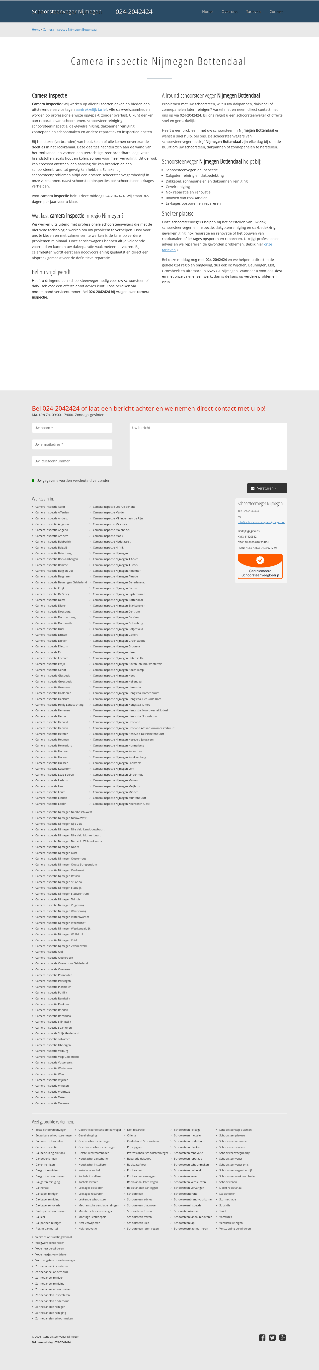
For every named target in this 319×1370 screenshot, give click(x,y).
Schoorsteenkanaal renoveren (193, 1217)
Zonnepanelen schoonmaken (54, 1318)
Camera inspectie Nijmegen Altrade (115, 576)
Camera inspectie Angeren (52, 524)
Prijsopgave (134, 1147)
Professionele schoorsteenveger (147, 1153)
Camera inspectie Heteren (51, 734)
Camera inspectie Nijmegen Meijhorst (117, 786)
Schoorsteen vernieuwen (190, 1182)
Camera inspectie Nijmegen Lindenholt (118, 774)
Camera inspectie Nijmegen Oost (56, 853)
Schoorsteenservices (232, 1147)
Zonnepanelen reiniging (50, 1312)
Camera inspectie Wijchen (51, 1080)
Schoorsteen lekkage (187, 1129)
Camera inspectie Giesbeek (52, 675)
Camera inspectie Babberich (53, 541)
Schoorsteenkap (184, 1223)
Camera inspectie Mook (108, 536)
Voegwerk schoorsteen (50, 1243)
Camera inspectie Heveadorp (53, 745)
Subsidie (224, 1205)
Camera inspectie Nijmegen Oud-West (59, 870)
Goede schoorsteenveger (94, 1141)
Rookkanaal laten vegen (142, 1182)
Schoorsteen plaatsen (188, 1147)
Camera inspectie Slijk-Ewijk (53, 1021)
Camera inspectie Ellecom (51, 646)
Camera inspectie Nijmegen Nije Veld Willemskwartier (69, 841)
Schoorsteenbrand (186, 1193)
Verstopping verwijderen (235, 1228)
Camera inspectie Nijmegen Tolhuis (57, 899)
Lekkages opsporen (91, 1187)
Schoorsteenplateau (232, 1135)
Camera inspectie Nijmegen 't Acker (115, 559)
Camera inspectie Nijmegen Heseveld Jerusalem (123, 739)
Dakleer (40, 1217)
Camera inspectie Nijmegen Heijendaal (117, 681)
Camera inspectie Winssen (52, 1085)
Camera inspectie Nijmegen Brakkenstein (119, 605)
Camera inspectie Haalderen (53, 693)
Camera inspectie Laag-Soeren (54, 774)
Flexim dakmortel (46, 1228)
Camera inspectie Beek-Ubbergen (56, 559)
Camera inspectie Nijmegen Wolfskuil (59, 934)
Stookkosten (227, 1193)
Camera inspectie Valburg (51, 1051)
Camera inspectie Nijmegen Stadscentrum (62, 893)
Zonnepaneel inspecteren (51, 1266)
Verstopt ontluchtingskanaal (53, 1237)
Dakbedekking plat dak (50, 1153)
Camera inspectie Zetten (50, 1097)
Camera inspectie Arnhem (51, 536)
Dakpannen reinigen (48, 1223)
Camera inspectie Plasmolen (53, 987)
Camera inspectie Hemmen (52, 710)
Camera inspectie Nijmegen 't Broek (115, 565)
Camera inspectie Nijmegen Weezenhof (60, 923)
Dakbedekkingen (46, 1158)
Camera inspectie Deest (50, 600)
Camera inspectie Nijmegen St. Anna (58, 882)
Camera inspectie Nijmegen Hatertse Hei (118, 658)
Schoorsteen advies (139, 1199)
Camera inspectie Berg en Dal (54, 570)
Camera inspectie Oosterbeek (54, 957)
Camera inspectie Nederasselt (112, 541)
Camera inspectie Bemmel (52, 565)
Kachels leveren (88, 1182)
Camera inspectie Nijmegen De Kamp (116, 617)
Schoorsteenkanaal (186, 1211)
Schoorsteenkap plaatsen (235, 1129)
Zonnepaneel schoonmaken (53, 1289)
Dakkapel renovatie (47, 1205)
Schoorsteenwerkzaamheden (237, 1176)
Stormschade (227, 1199)
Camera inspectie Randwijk (52, 998)
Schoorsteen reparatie (188, 1158)
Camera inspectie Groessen (52, 687)
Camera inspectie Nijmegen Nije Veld (58, 823)
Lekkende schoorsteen (93, 1199)
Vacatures (225, 1217)
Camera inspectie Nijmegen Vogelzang (59, 905)
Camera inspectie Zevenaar (52, 1103)
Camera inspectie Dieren (51, 605)
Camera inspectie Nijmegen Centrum (116, 611)
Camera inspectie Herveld (51, 722)
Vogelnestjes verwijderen (51, 1254)
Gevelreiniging (88, 1135)
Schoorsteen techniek (188, 1170)
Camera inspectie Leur (49, 786)
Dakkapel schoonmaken (50, 1211)
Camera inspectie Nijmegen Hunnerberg (118, 745)
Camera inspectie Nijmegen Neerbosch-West (63, 812)
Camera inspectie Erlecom (51, 658)
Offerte (131, 1135)
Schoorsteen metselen (188, 1135)
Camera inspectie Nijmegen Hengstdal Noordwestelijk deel (130, 710)
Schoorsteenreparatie (233, 1141)
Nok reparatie (136, 1129)
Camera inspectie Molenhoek (111, 530)
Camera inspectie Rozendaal (53, 1016)
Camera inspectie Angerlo (51, 530)
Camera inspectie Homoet (52, 751)
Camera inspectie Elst (49, 652)
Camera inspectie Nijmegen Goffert (115, 634)
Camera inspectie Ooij (49, 951)
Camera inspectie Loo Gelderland (114, 506)
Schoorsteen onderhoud (189, 1141)
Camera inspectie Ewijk (50, 664)
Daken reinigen (45, 1164)
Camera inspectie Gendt (50, 670)
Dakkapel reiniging (47, 1199)
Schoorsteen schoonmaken (191, 1164)
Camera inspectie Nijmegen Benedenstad (119, 582)
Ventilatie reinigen (231, 1223)
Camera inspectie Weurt (50, 1074)
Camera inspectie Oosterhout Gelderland (61, 963)
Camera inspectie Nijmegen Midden (116, 792)
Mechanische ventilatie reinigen (99, 1205)
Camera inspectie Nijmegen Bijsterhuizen (119, 594)
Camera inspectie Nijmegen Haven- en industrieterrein (127, 664)
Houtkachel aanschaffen (94, 1158)
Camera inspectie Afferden (52, 512)
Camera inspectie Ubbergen (53, 1045)
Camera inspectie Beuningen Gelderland (61, 582)
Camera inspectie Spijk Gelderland (57, 1033)
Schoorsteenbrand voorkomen (193, 1199)
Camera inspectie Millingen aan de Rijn (118, 518)
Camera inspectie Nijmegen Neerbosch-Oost (121, 804)
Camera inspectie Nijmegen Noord (57, 847)
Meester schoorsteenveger (95, 1211)
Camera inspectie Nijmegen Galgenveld (118, 629)
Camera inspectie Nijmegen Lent (113, 768)
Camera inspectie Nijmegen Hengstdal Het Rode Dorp (127, 699)
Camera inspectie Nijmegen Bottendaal (70, 29)
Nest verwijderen (89, 1223)
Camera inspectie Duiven (51, 640)
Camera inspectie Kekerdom (53, 768)
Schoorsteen (135, 1193)
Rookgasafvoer (136, 1164)
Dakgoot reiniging (46, 1170)
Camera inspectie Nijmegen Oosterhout (60, 858)
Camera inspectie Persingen (53, 981)
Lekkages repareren (91, 1193)
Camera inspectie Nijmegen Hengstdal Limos (121, 704)
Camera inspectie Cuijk (50, 588)
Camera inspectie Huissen (51, 763)
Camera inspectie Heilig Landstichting (59, 704)
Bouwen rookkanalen (49, 1141)
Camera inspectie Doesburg (53, 611)
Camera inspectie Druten (51, 634)
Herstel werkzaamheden (94, 1153)
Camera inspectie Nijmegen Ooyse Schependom (66, 864)
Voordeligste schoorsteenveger (55, 1260)
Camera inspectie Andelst (51, 518)
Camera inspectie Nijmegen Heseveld (116, 722)
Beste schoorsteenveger (50, 1129)
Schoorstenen (228, 1182)
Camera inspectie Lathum (51, 780)
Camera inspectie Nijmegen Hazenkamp (118, 670)
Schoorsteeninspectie (187, 1205)
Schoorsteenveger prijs (233, 1164)
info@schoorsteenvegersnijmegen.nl (261, 522)
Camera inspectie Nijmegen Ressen (57, 876)
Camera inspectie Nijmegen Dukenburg (118, 623)
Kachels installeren (90, 1176)
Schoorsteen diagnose (141, 1205)
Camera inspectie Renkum (52, 1004)
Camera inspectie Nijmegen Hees (114, 675)
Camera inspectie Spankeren (53, 1027)
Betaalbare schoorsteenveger (54, 1135)
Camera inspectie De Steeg (52, 594)
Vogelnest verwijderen (49, 1248)
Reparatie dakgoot (139, 1158)
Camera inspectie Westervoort (54, 1068)
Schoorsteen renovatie (188, 1153)
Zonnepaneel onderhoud (51, 1272)
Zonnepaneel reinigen (49, 1277)
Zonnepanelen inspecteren (52, 1295)
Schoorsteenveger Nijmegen (67, 11)
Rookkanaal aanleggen (141, 1176)
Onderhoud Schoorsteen (143, 1141)
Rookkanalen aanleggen (142, 1187)
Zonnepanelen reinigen (50, 1306)
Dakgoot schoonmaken (50, 1176)
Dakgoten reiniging (47, 1182)
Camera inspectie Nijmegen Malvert (115, 780)
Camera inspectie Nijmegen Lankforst (117, 763)
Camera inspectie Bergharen (53, 576)
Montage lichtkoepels (92, 1217)
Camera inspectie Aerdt (50, 506)
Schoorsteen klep (138, 1223)
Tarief (222, 1211)
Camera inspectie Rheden (51, 1010)
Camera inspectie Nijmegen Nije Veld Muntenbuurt (68, 835)
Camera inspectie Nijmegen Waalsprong (60, 911)
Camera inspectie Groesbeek (53, 681)
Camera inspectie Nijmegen (110, 553)
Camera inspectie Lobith (51, 804)
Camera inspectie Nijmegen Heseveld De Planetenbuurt (128, 734)
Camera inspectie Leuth (50, 792)
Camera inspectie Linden (51, 798)
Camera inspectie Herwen (51, 728)
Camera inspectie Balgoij (51, 547)
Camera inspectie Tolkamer (52, 1039)
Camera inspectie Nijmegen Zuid (56, 940)
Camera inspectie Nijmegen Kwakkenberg (119, 757)
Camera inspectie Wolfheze (52, 1091)
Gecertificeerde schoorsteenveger (100, 1129)
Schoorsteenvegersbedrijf (235, 1170)
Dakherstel (42, 1187)
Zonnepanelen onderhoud (52, 1301)
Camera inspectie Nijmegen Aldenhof (117, 570)
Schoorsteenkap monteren (191, 1228)
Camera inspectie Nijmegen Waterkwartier (62, 917)
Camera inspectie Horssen (52, 757)
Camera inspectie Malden (109, 512)
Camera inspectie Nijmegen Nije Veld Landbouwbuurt (69, 829)
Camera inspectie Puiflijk (51, 992)
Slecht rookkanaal (230, 1187)
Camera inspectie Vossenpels (54, 1062)
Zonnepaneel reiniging (49, 1283)
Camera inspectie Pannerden (53, 975)
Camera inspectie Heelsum (52, 699)
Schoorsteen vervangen (189, 1187)
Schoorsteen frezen (139, 1211)
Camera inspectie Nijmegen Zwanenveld (61, 946)
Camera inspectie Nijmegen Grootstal (117, 646)
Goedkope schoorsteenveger (97, 1147)
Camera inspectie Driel (49, 629)
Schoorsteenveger (230, 1158)
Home (36, 29)
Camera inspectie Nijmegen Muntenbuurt (119, 798)
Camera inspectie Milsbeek (110, 524)
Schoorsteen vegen (186, 1176)
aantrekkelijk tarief (91, 109)
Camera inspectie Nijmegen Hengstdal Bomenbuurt (126, 693)
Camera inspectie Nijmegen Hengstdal (117, 687)
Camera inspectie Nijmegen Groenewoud (119, 640)
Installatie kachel (89, 1170)
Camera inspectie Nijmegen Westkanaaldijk (62, 928)
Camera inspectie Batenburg (53, 553)
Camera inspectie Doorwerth (53, 623)
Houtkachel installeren (93, 1164)
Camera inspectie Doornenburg (55, 617)
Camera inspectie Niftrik (108, 547)
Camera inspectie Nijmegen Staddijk (58, 887)
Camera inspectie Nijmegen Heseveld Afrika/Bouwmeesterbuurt (133, 728)
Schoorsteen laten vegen (143, 1228)
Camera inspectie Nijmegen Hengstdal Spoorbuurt (125, 716)
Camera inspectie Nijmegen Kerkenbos (117, 751)
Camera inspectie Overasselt (53, 969)
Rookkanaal (134, 1170)
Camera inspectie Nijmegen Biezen (115, 588)
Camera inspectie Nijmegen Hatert (115, 652)
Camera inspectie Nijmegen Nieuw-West (60, 818)
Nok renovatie (88, 1228)
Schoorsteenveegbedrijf (234, 1153)
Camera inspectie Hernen (51, 716)
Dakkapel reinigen (47, 1193)
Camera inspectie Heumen (52, 739)
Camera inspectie (46, 1147)
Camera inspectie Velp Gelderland (57, 1057)
